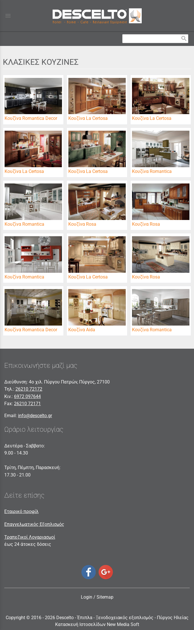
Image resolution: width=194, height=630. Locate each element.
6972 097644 (27, 396)
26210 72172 (28, 389)
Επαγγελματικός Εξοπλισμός (34, 524)
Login (86, 597)
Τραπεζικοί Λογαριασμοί (29, 537)
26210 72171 (27, 403)
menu (8, 15)
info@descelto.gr (35, 415)
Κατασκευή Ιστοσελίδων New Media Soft (97, 624)
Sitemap (105, 597)
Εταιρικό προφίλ (21, 511)
